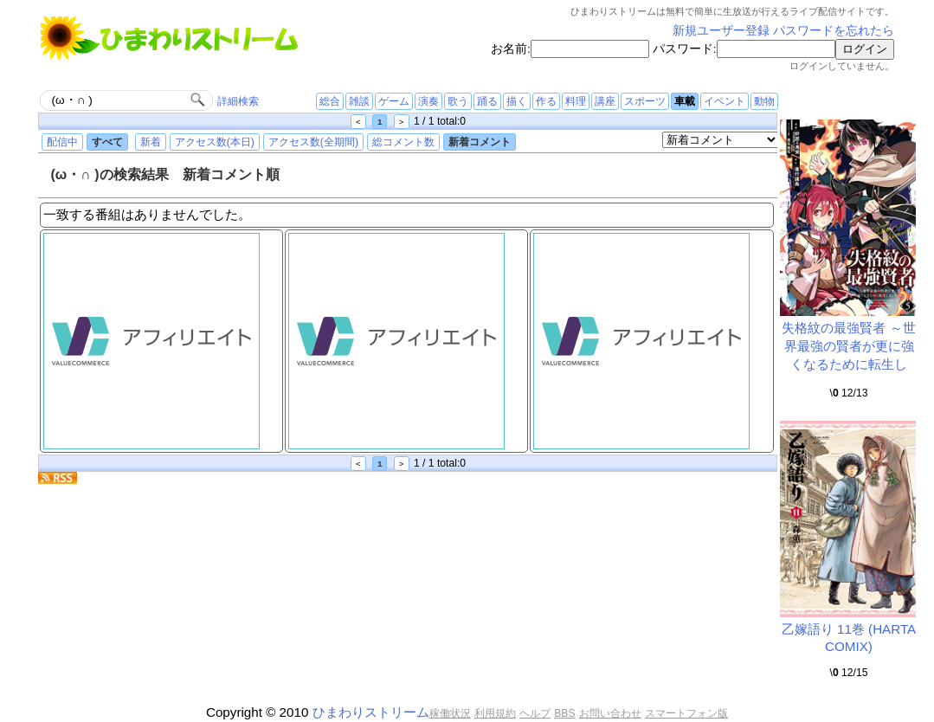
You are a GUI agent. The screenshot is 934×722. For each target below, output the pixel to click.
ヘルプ (535, 713)
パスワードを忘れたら (833, 30)
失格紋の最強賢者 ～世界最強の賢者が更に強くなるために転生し (848, 345)
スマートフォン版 (686, 713)
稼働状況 (450, 713)
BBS (564, 713)
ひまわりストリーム (370, 712)
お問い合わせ (610, 713)
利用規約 (495, 713)
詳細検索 (238, 101)
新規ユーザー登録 (721, 30)
